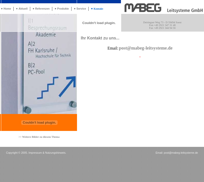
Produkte (63, 8)
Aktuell (23, 8)
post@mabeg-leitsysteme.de (181, 152)
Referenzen (42, 8)
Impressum (35, 152)
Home (7, 8)
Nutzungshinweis (55, 152)
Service (81, 8)
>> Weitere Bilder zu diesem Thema (39, 136)
